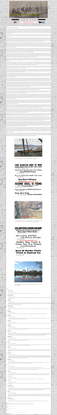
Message (7, 409)
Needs (34, 19)
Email (7, 407)
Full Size (35, 158)
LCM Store (28, 19)
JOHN (8, 391)
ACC (8, 341)
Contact (25, 19)
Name (7, 405)
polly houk (9, 330)
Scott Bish (9, 320)
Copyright (36, 19)
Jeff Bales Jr (9, 325)
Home (20, 19)
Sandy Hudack (10, 336)
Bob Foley (9, 315)
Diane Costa (9, 359)
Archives (23, 19)
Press (31, 19)
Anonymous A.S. (10, 385)
